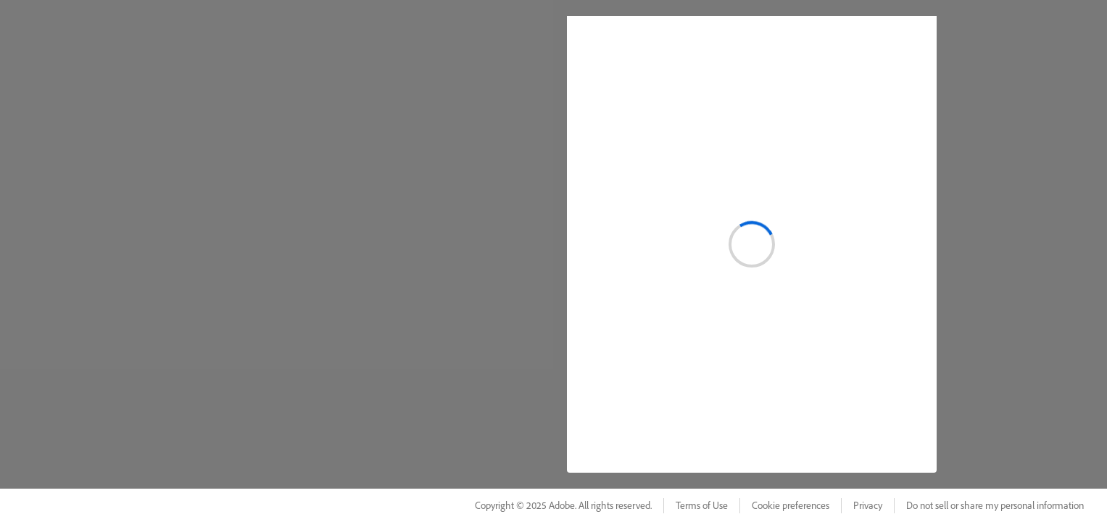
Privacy (867, 505)
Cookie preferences (790, 505)
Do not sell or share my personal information (995, 505)
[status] (752, 244)
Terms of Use (702, 505)
